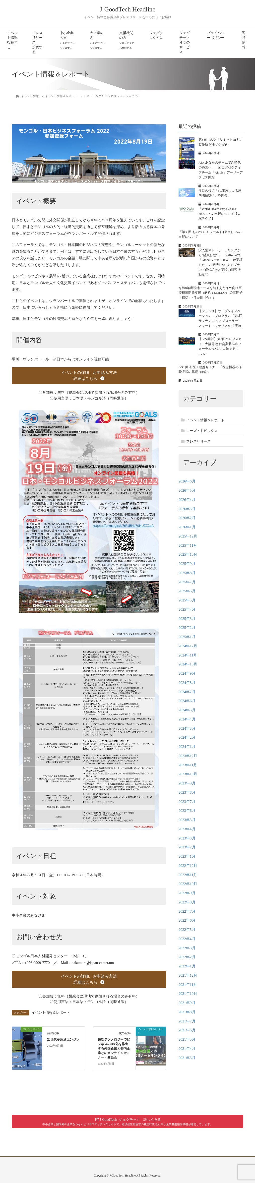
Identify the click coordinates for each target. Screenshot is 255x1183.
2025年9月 (187, 564)
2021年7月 (187, 1021)
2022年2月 (187, 957)
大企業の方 (97, 40)
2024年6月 (187, 701)
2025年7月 (187, 582)
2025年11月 (188, 545)
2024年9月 (187, 673)
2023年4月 (187, 829)
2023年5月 (187, 820)
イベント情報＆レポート (51, 1012)
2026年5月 (187, 490)
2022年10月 (188, 884)
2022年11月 (188, 875)
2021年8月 (187, 1012)
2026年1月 (187, 527)
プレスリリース (198, 441)
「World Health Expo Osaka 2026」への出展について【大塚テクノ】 (219, 213)
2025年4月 (187, 609)
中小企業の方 (67, 40)
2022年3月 (187, 948)
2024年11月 (188, 655)
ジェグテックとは (156, 35)
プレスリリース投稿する (37, 42)
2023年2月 (187, 847)
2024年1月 (187, 747)
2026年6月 (187, 481)
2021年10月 (188, 994)
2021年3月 (187, 1058)
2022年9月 (187, 893)
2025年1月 (187, 637)
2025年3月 (187, 619)
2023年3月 (187, 838)
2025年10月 (188, 554)
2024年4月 (187, 719)
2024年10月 (188, 664)
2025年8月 (187, 573)
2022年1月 (187, 966)
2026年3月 (187, 509)
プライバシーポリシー (215, 35)
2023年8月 (187, 792)
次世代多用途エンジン (63, 1039)
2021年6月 (187, 1030)
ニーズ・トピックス (202, 431)
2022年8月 (187, 902)
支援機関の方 (126, 40)
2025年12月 (188, 536)
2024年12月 (188, 646)
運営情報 (244, 40)
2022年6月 (187, 920)
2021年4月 (187, 1049)
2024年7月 (187, 692)
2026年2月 (187, 518)
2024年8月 (187, 683)
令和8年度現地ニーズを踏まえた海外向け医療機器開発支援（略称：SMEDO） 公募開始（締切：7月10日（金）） (211, 292)
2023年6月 (187, 811)
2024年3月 (187, 728)
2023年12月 (188, 756)
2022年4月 (187, 939)
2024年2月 (187, 737)
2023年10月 (188, 774)
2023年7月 (187, 802)
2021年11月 (188, 985)
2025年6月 (187, 591)
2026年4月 (187, 500)
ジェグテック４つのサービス (184, 42)
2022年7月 (187, 911)
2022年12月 (188, 866)
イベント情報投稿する (12, 40)
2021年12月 (188, 975)
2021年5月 (187, 1039)
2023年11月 (188, 765)
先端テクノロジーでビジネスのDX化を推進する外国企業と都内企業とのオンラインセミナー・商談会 (114, 1048)
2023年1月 (187, 856)
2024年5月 (187, 710)
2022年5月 (187, 930)
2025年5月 (187, 600)
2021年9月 (187, 1003)
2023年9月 (187, 783)
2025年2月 (187, 628)
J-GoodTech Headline (127, 9)
